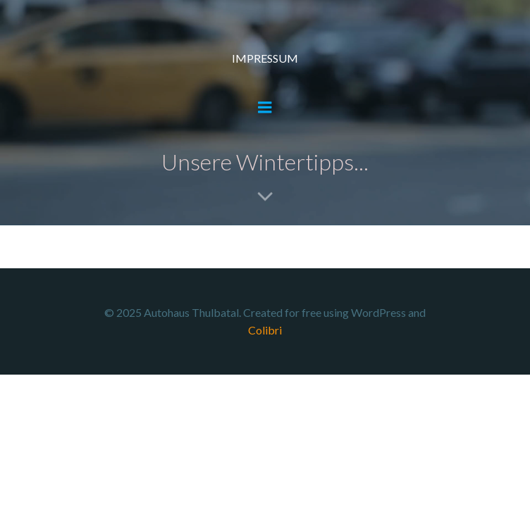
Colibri (265, 330)
